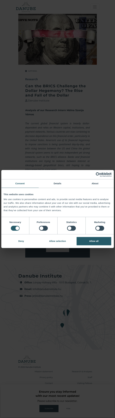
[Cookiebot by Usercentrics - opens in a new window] (98, 174)
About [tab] (95, 183)
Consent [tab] (20, 183)
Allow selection (57, 241)
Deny (21, 241)
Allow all (94, 241)
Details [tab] (57, 183)
